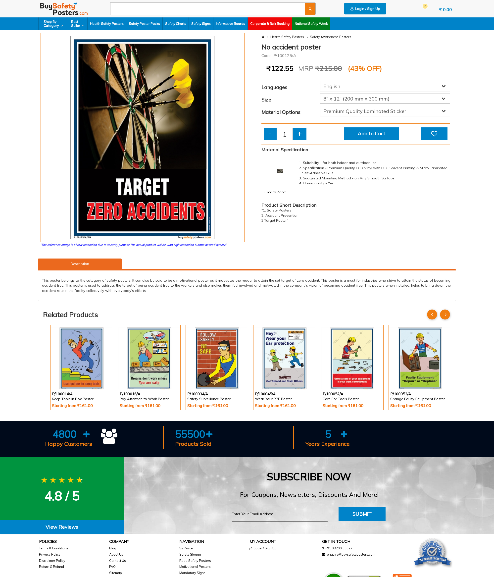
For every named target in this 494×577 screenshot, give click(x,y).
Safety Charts (175, 24)
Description (80, 264)
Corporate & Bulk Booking (270, 24)
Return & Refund (51, 567)
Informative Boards (230, 24)
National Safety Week (311, 24)
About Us (116, 554)
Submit (362, 514)
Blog (112, 548)
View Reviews (62, 527)
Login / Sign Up (365, 8)
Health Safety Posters (107, 24)
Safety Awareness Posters (330, 37)
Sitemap (115, 573)
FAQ (112, 567)
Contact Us (117, 561)
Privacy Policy (49, 554)
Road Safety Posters (195, 561)
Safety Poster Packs (144, 24)
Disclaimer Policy (52, 561)
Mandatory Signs (192, 573)
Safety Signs (201, 24)
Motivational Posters (195, 567)
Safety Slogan (190, 554)
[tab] (62, 527)
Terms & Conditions (53, 548)
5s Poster (186, 548)
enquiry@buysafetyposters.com (351, 554)
